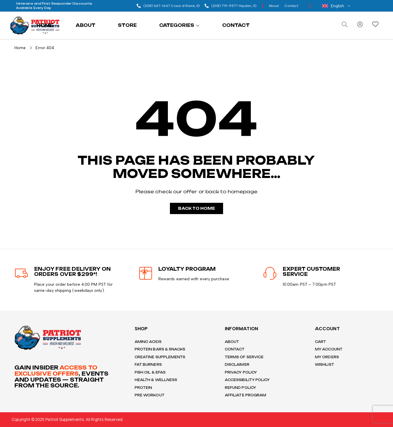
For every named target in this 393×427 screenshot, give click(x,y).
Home (20, 47)
